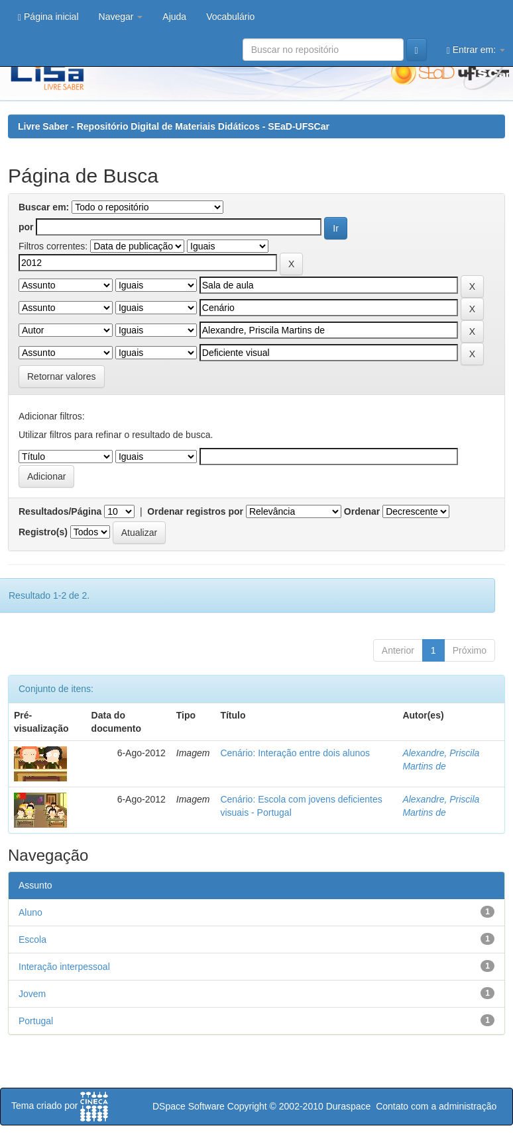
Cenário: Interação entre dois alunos (295, 753)
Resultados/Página (60, 511)
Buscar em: (44, 207)
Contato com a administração (436, 1106)
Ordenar (362, 511)
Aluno (30, 912)
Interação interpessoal (64, 966)
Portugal (36, 1021)
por (26, 227)
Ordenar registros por (195, 511)
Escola (32, 939)
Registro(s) (43, 532)
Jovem (32, 993)
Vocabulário (230, 16)
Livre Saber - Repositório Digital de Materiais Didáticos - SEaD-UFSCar (173, 126)
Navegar (121, 16)
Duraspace (348, 1106)
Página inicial (48, 16)
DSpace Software (188, 1106)
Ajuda (174, 16)
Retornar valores (61, 376)
